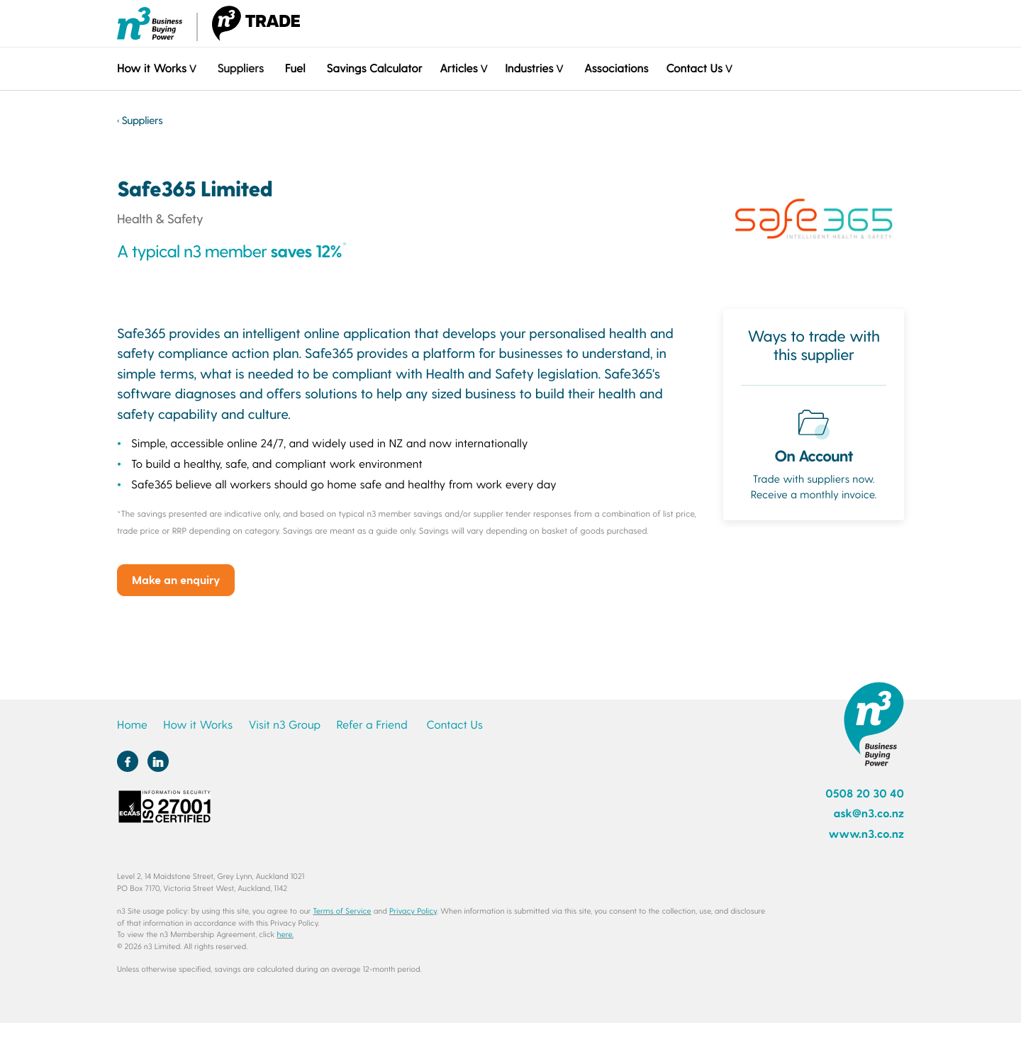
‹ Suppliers (139, 119)
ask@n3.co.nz (868, 813)
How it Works (198, 724)
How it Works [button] (151, 68)
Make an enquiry (176, 579)
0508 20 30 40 (864, 793)
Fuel (295, 68)
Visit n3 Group (284, 724)
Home (132, 724)
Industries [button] (529, 68)
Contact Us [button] (694, 68)
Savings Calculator (374, 68)
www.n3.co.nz (866, 834)
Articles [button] (458, 68)
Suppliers (240, 68)
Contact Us (454, 724)
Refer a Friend (372, 724)
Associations (616, 68)
